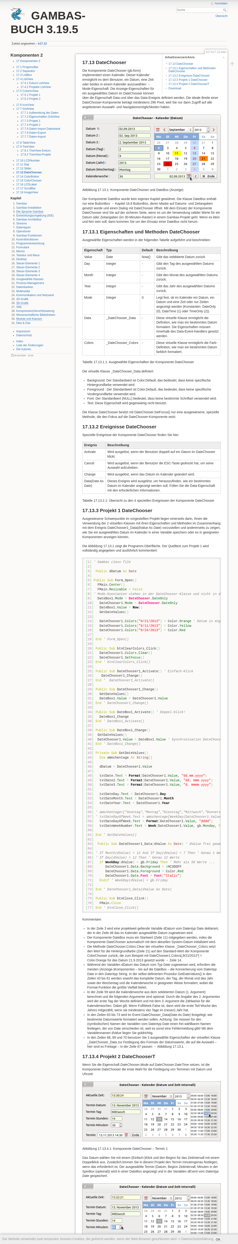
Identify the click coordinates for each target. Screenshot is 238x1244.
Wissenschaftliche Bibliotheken (35, 315)
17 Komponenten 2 (28, 61)
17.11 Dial (22, 164)
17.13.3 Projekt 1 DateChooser (188, 79)
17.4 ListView (24, 79)
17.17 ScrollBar (26, 188)
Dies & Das (23, 323)
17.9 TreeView (25, 146)
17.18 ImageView (27, 192)
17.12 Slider (23, 168)
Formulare (22, 247)
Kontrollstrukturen (27, 239)
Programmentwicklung (30, 243)
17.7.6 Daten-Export (33, 132)
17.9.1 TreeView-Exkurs (35, 150)
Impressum (23, 331)
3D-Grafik (22, 303)
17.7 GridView (25, 108)
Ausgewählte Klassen (29, 279)
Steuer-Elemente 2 (28, 267)
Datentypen (23, 227)
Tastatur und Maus (28, 255)
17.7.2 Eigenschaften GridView (40, 116)
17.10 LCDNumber (28, 160)
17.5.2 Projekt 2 (30, 98)
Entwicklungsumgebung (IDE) (35, 215)
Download (175, 88)
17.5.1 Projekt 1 (30, 95)
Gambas (21, 203)
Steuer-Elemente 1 (28, 263)
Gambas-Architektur (29, 219)
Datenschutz (24, 335)
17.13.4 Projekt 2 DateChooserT (189, 84)
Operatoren (23, 231)
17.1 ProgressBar (27, 67)
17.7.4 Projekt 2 (30, 124)
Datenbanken (24, 287)
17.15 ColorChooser (29, 180)
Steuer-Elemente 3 (28, 271)
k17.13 (42, 43)
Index (19, 341)
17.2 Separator (25, 71)
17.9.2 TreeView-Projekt (35, 154)
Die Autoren (23, 349)
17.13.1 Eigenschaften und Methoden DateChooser (192, 70)
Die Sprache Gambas (29, 211)
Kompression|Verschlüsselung (35, 311)
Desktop (21, 259)
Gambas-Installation (29, 207)
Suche (225, 10)
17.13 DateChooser (29, 172)
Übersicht (221, 16)
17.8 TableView (26, 142)
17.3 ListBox (24, 75)
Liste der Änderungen (29, 345)
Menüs (20, 251)
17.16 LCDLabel (26, 184)
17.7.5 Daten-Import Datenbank (40, 128)
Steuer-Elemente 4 (28, 275)
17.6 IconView (25, 105)
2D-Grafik (22, 299)
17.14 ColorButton (27, 176)
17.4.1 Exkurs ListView (34, 83)
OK (218, 1239)
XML (19, 307)
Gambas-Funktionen (29, 235)
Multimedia (23, 291)
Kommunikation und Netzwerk (35, 295)
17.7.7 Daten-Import (33, 136)
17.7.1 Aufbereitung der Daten (39, 112)
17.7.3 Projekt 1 (30, 121)
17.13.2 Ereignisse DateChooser (189, 75)
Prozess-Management (30, 283)
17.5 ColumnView (27, 91)
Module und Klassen (29, 318)
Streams (21, 223)
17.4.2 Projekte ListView (35, 87)
